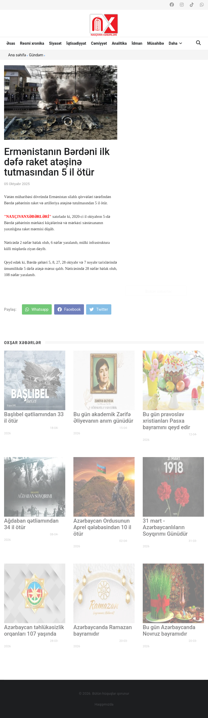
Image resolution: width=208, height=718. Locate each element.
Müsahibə (155, 43)
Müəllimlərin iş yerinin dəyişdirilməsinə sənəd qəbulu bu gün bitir (167, 192)
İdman (137, 43)
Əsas (10, 43)
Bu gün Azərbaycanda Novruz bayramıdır (169, 630)
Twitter (98, 309)
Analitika (119, 43)
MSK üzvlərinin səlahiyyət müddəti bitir (166, 263)
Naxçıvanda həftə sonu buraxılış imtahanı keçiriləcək (167, 87)
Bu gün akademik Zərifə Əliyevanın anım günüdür (103, 417)
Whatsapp (36, 309)
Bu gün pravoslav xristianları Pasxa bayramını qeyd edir (166, 421)
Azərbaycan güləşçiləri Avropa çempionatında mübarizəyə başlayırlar (165, 122)
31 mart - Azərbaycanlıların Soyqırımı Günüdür (165, 527)
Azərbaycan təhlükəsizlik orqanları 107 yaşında (34, 630)
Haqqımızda (104, 704)
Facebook (69, 309)
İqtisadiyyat (76, 43)
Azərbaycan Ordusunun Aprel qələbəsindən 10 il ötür (102, 527)
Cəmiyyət (99, 43)
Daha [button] (175, 43)
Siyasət (55, 43)
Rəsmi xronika (32, 43)
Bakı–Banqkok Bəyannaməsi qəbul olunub (166, 157)
